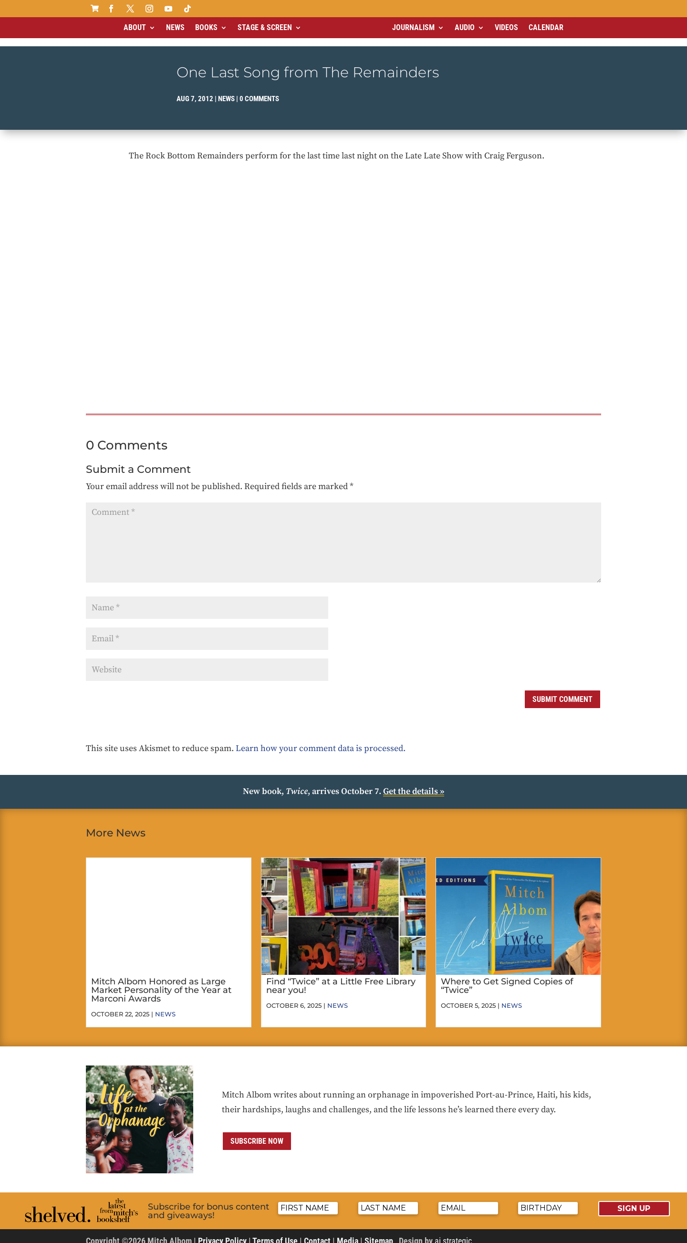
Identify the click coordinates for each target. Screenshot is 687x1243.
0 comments (259, 90)
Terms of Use (275, 1233)
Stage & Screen (265, 27)
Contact (317, 1233)
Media (347, 1233)
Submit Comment (562, 691)
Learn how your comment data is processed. (321, 740)
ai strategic (453, 1233)
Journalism (413, 27)
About (135, 27)
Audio (465, 27)
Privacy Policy (222, 1233)
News (175, 27)
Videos (506, 27)
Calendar (546, 27)
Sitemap (378, 1233)
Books (206, 27)
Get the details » (413, 783)
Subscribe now (256, 1133)
